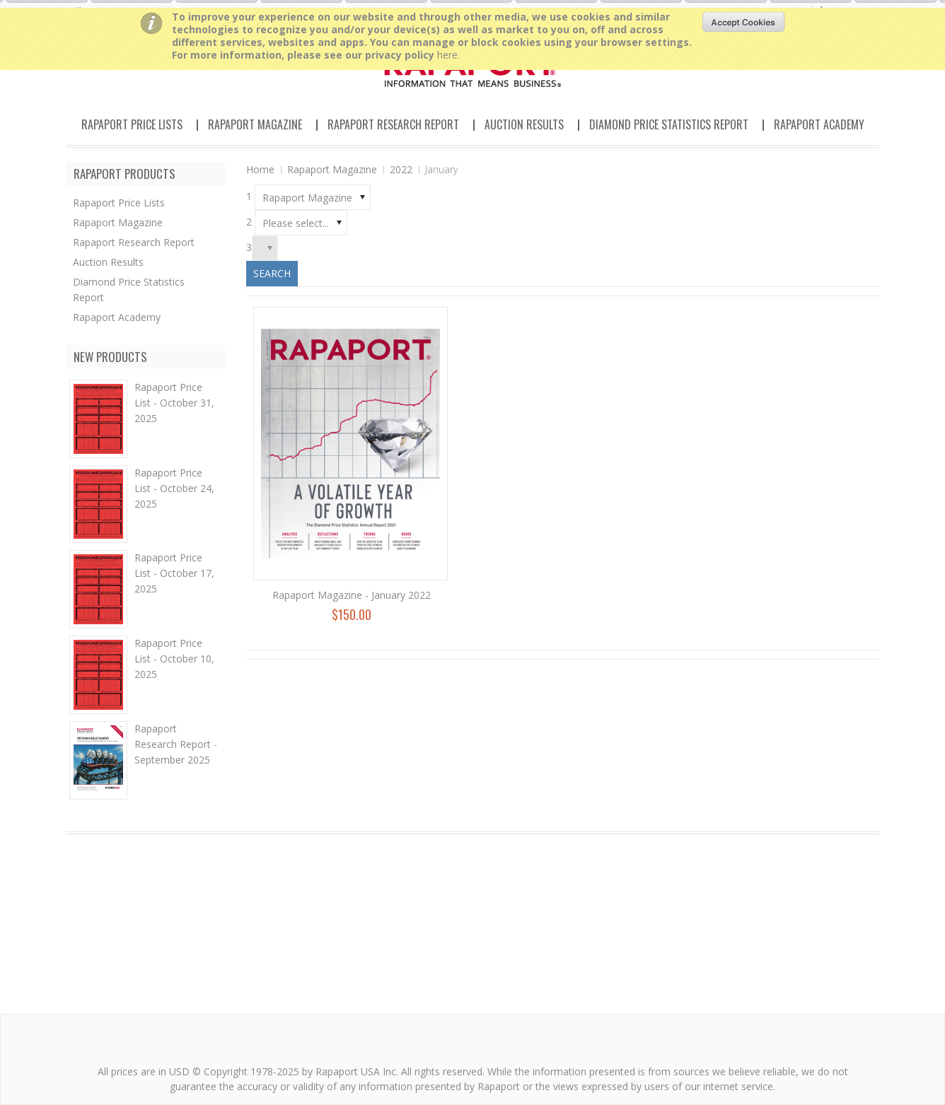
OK (743, 22)
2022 (401, 169)
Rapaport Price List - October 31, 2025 (174, 402)
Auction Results (524, 124)
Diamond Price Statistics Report (668, 124)
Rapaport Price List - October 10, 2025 (174, 658)
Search (272, 273)
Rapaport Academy (819, 124)
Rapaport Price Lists (131, 124)
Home (260, 169)
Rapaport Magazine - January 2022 (351, 595)
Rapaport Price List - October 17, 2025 (174, 573)
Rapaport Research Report (393, 124)
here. (448, 55)
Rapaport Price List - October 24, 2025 (174, 488)
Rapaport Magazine (255, 124)
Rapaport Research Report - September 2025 (175, 744)
